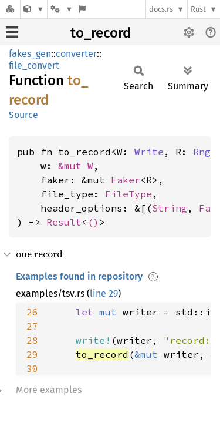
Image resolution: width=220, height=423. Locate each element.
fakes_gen (30, 53)
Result (64, 222)
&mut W (75, 166)
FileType (128, 194)
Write (149, 151)
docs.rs (161, 9)
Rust (198, 9)
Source (23, 114)
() (93, 222)
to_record (100, 33)
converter (76, 53)
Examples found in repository (79, 276)
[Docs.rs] (10, 9)
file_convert (34, 65)
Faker (125, 180)
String (169, 208)
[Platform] (62, 9)
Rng (202, 151)
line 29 (104, 293)
